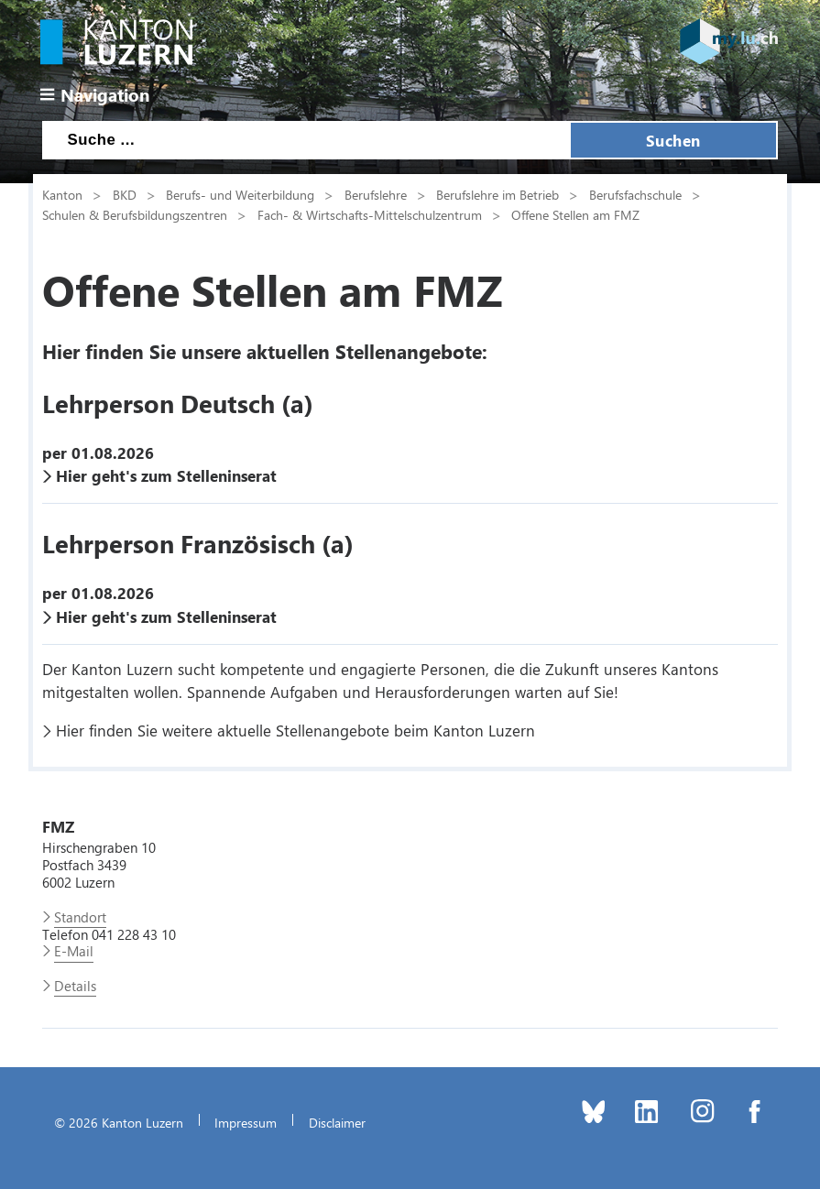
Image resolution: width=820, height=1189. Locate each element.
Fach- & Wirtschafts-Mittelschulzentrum (369, 214)
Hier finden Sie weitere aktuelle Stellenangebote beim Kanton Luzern (295, 730)
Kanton (62, 194)
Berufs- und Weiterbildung (240, 194)
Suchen (673, 140)
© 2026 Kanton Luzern (118, 1122)
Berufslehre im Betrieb (497, 194)
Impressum (245, 1122)
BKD (125, 194)
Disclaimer (337, 1122)
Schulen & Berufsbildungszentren (134, 214)
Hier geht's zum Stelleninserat (166, 475)
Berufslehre (375, 194)
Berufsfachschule (635, 194)
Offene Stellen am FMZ (575, 214)
